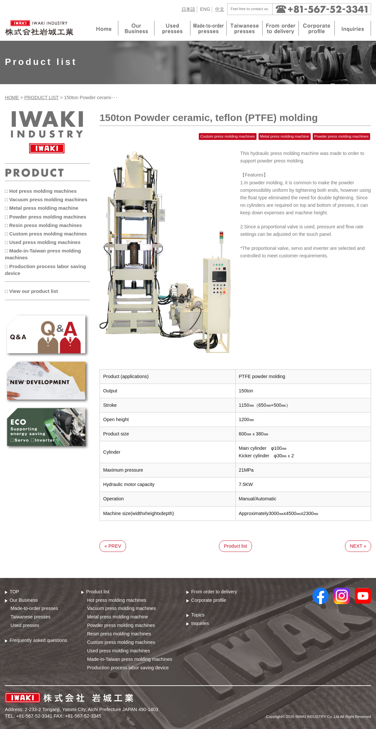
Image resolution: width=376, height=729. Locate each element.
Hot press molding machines (117, 600)
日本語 (188, 9)
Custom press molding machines (121, 642)
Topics (198, 614)
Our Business (23, 600)
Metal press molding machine (117, 616)
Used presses (24, 625)
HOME (12, 97)
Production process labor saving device (128, 667)
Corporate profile (208, 600)
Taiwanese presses (30, 616)
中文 (219, 9)
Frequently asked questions (38, 640)
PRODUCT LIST (41, 97)
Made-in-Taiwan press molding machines (129, 659)
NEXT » (358, 546)
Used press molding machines (118, 650)
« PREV (112, 546)
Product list (235, 546)
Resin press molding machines (119, 633)
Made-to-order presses (34, 608)
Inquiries (200, 623)
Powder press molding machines (121, 625)
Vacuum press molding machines (121, 608)
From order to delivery (214, 591)
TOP (14, 591)
